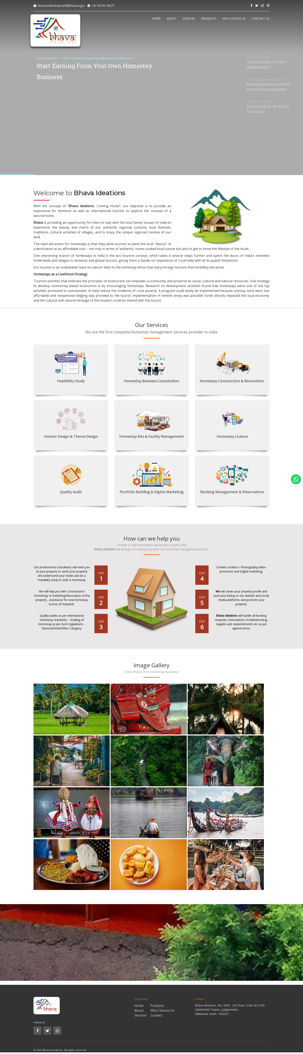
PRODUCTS (208, 18)
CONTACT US (261, 18)
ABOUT (172, 18)
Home (138, 1005)
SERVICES (189, 18)
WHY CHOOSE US (234, 18)
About (139, 1010)
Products (157, 1005)
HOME (156, 18)
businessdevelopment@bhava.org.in (61, 5)
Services (140, 1015)
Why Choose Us (162, 1010)
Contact (156, 1015)
